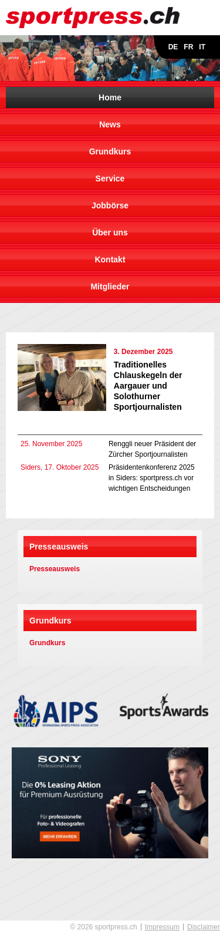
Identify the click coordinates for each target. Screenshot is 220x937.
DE (173, 47)
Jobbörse (110, 205)
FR (188, 47)
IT (202, 47)
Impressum (162, 927)
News (110, 124)
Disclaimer (203, 927)
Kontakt (109, 259)
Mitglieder (109, 286)
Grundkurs (110, 151)
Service (110, 178)
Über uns (110, 232)
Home (110, 97)
